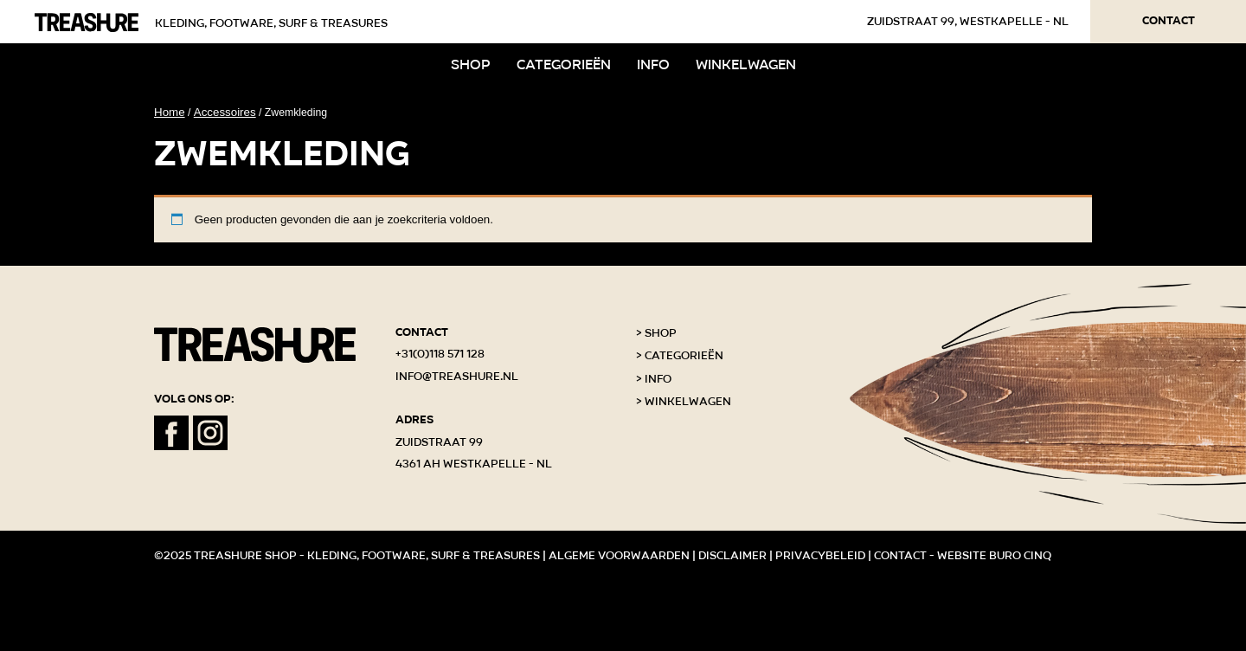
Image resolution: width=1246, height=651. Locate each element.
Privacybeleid (820, 556)
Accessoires (225, 112)
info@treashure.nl (456, 376)
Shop (471, 64)
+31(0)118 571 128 (440, 354)
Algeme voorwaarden (619, 556)
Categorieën (564, 64)
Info (653, 64)
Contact (1168, 21)
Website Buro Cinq (994, 556)
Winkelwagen (746, 64)
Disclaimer (732, 556)
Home (169, 112)
